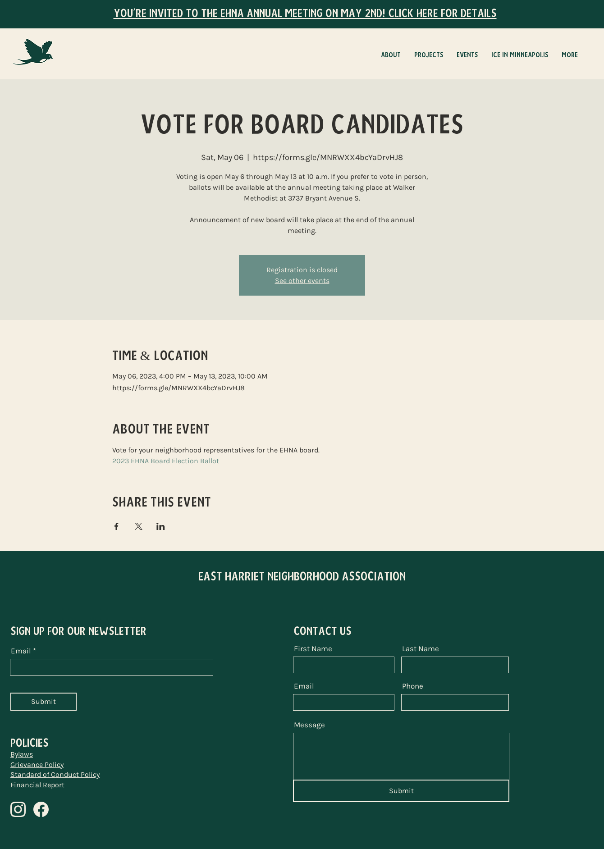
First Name (313, 649)
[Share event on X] (138, 526)
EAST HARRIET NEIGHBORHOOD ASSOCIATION (302, 576)
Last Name (420, 649)
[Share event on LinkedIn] (160, 526)
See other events (302, 280)
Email (21, 651)
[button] (428, 55)
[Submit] (43, 702)
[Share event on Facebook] (116, 526)
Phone (412, 686)
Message (309, 725)
